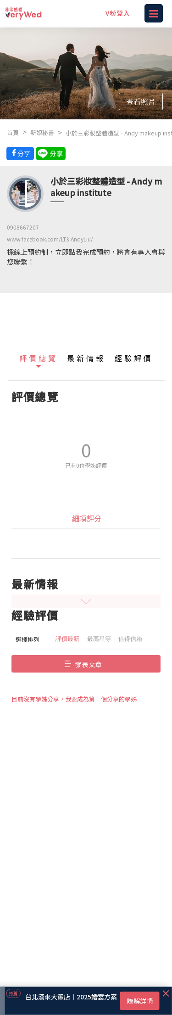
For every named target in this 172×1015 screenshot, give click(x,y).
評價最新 (67, 638)
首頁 (13, 132)
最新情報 (86, 358)
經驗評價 (134, 358)
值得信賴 (130, 638)
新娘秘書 (42, 132)
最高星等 (99, 638)
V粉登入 (117, 12)
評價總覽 (38, 358)
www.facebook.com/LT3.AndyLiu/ (50, 239)
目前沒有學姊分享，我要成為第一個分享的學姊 (74, 699)
